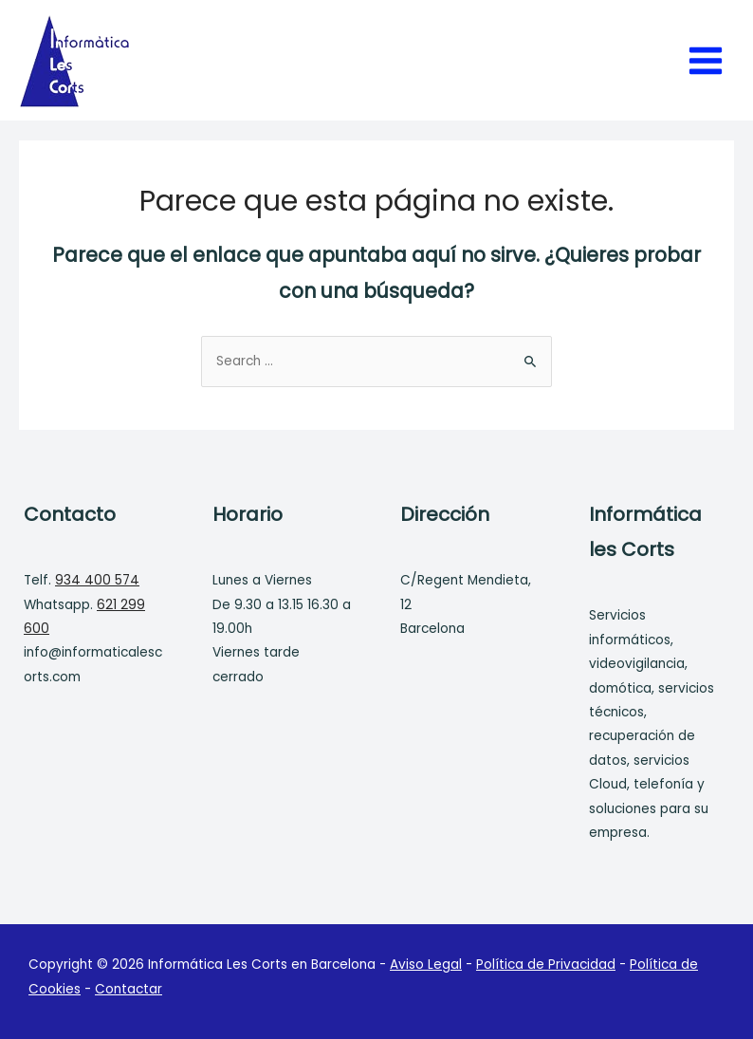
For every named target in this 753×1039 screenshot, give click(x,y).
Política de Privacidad (545, 965)
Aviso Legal (426, 965)
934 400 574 (97, 580)
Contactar (128, 989)
